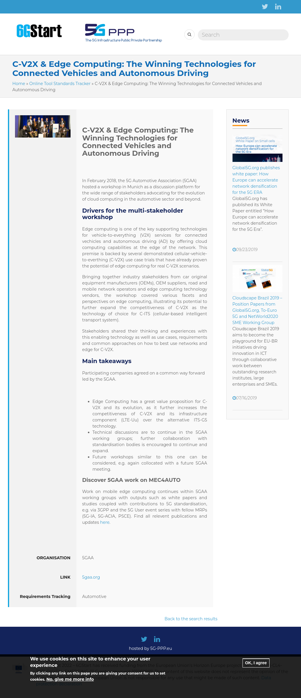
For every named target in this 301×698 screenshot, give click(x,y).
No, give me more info (70, 684)
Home (18, 83)
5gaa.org (91, 577)
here (105, 522)
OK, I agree (256, 667)
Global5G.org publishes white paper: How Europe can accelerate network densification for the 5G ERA (256, 180)
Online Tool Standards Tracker (60, 83)
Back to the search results (191, 618)
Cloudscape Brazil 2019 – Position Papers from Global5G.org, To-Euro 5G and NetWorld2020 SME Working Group (257, 310)
